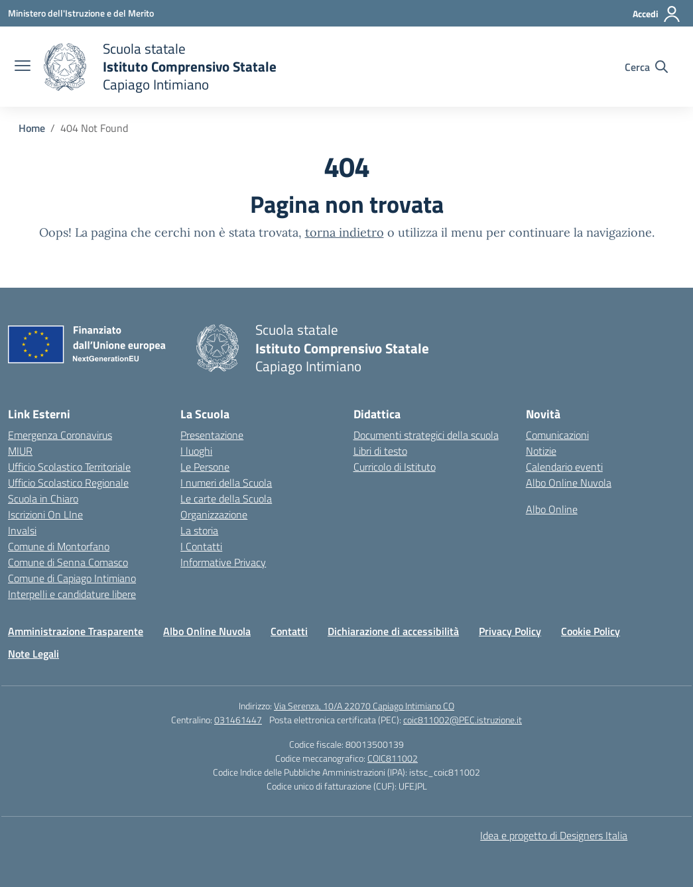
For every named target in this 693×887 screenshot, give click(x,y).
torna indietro (344, 232)
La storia (199, 530)
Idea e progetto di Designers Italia (553, 835)
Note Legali (33, 654)
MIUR (20, 451)
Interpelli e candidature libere (72, 594)
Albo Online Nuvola (568, 483)
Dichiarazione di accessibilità (393, 631)
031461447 (238, 720)
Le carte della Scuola (226, 498)
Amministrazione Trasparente (75, 631)
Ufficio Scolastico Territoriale (69, 467)
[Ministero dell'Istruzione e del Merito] (81, 13)
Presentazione (211, 435)
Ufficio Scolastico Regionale (68, 483)
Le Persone (204, 467)
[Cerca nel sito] (646, 67)
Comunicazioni (557, 435)
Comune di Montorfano (58, 546)
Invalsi (22, 530)
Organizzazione (213, 514)
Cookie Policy (590, 631)
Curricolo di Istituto (394, 467)
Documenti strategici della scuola (426, 435)
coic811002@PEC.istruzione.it (462, 720)
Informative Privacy (223, 562)
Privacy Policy (510, 631)
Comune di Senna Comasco (68, 562)
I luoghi (196, 451)
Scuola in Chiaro (43, 498)
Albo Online (552, 509)
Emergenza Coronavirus (60, 435)
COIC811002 (392, 758)
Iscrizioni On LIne (45, 514)
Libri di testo (380, 451)
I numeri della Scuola (226, 483)
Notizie (541, 451)
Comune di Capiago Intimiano (72, 578)
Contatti (289, 631)
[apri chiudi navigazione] (23, 67)
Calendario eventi (564, 467)
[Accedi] (657, 14)
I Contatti (201, 546)
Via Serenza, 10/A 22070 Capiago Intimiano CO (364, 706)
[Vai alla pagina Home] (32, 128)
